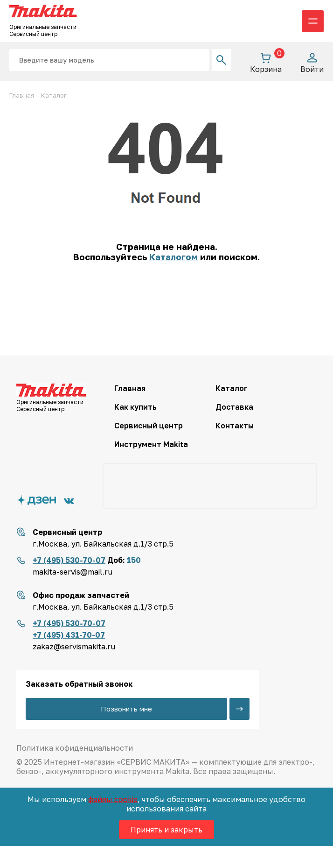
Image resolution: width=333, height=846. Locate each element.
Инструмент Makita (151, 444)
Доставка (234, 407)
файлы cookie (113, 799)
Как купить (135, 407)
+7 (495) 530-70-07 (69, 560)
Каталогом (173, 257)
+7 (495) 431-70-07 (69, 635)
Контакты (234, 425)
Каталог (231, 388)
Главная (130, 388)
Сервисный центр (148, 425)
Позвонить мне (126, 708)
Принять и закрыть (166, 829)
